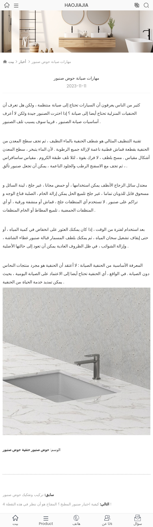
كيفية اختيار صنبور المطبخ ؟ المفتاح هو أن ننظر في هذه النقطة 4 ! (57, 504)
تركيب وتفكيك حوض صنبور (23, 494)
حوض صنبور (40, 449)
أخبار (22, 61)
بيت (11, 61)
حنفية (26, 449)
